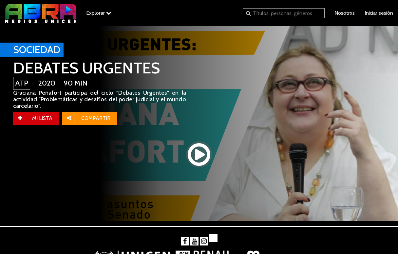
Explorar (98, 13)
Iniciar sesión (379, 13)
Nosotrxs (344, 13)
